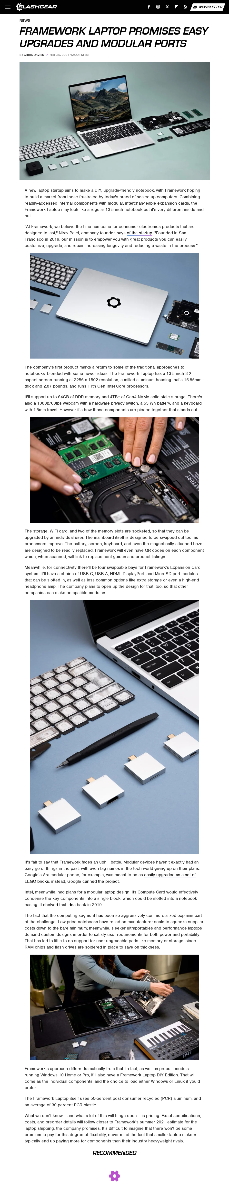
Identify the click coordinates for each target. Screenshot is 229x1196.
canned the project (100, 881)
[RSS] (185, 7)
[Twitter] (167, 7)
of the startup (139, 233)
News (25, 20)
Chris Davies (34, 55)
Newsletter (207, 7)
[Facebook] (148, 7)
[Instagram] (158, 7)
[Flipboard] (176, 7)
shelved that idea (59, 904)
